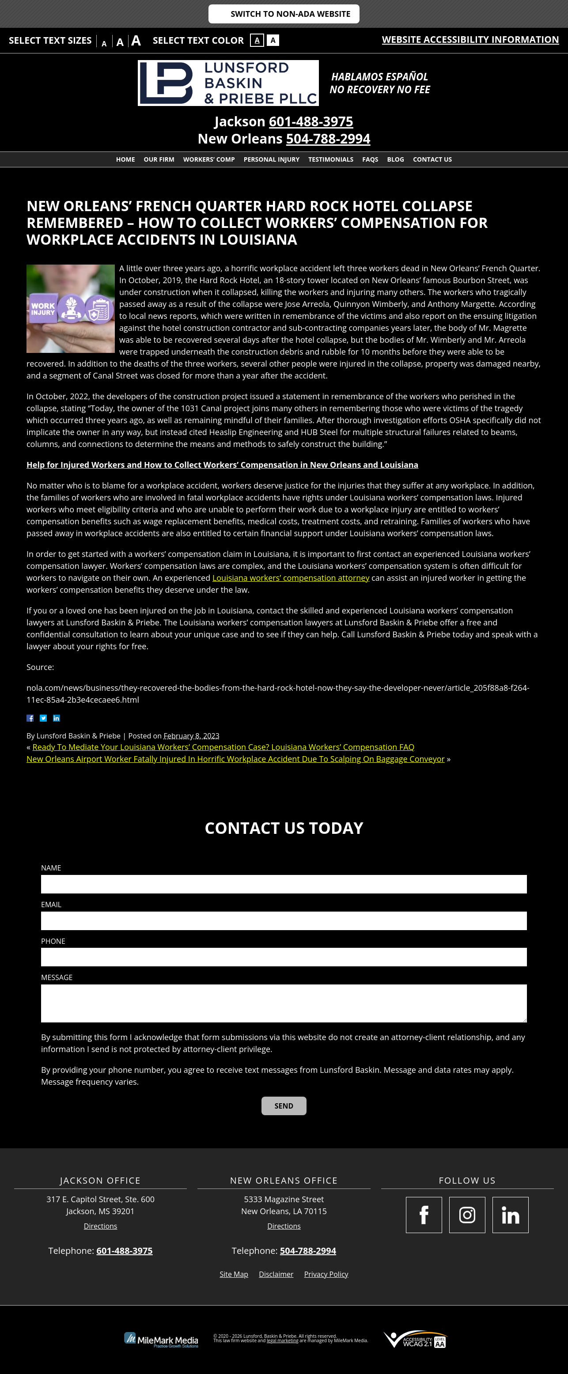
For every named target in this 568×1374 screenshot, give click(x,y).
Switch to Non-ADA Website (290, 13)
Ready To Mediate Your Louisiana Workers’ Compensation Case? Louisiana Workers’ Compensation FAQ (224, 747)
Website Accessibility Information (470, 39)
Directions (100, 1226)
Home (125, 159)
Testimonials (330, 159)
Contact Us (432, 159)
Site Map (234, 1274)
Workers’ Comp (209, 159)
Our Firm (159, 159)
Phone (53, 941)
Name (51, 868)
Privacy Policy (326, 1274)
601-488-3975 (311, 121)
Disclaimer (276, 1274)
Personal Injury (272, 159)
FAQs (370, 159)
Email (51, 904)
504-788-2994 (328, 138)
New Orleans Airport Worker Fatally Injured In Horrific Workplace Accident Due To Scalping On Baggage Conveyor (236, 758)
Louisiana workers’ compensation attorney (291, 577)
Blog (396, 159)
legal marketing (283, 1340)
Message (56, 977)
